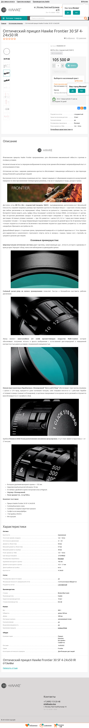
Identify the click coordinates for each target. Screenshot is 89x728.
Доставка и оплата (8, 1)
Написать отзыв (10, 668)
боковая (61, 558)
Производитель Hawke (41, 1)
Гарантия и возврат (24, 1)
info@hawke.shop (50, 704)
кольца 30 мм (62, 628)
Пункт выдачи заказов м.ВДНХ (65, 84)
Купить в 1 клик (60, 72)
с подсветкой (62, 584)
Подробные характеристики (60, 129)
